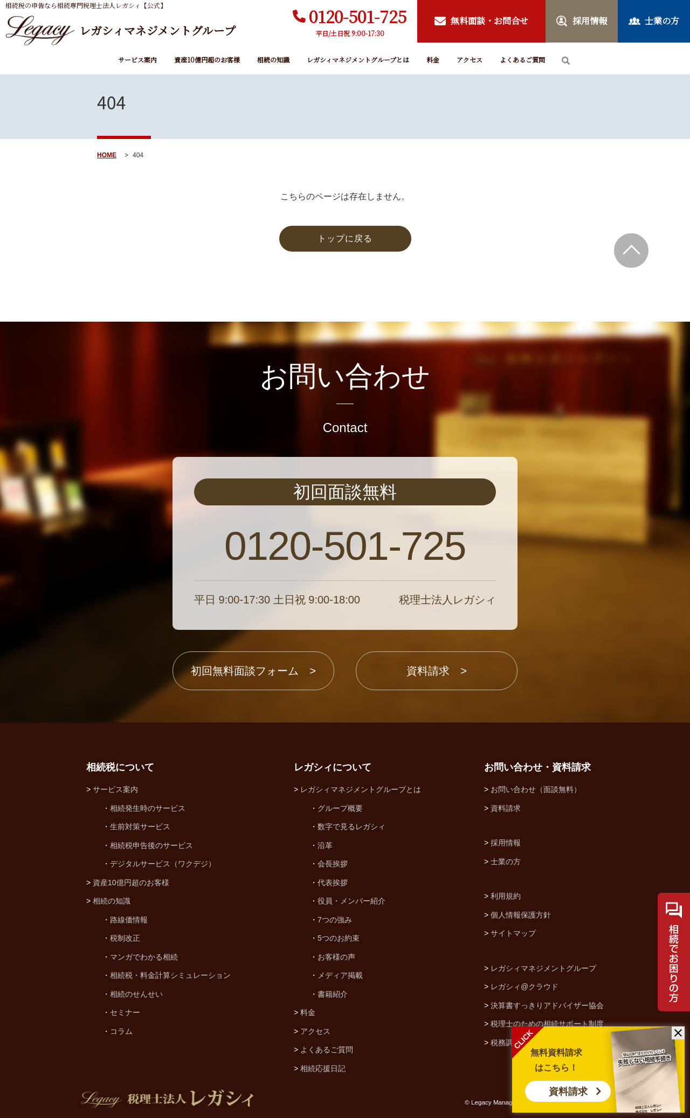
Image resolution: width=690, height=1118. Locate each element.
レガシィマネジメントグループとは (358, 59)
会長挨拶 (333, 863)
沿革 (325, 845)
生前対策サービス (140, 826)
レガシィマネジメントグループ (543, 968)
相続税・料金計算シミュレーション (170, 975)
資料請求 (568, 1091)
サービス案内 (137, 59)
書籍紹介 (333, 994)
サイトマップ (513, 933)
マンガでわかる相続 (144, 957)
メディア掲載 (340, 975)
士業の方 (506, 861)
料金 (432, 59)
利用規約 (506, 896)
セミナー (125, 1012)
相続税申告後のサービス (151, 845)
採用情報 (506, 842)
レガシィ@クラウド (524, 986)
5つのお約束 (339, 938)
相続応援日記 (323, 1068)
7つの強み (335, 919)
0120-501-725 (357, 16)
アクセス (469, 59)
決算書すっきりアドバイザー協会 (547, 1005)
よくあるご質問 (522, 59)
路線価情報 (129, 919)
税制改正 (125, 938)
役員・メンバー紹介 (351, 901)
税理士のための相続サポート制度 (547, 1023)
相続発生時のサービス (147, 808)
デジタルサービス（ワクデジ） (163, 863)
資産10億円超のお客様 (207, 59)
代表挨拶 (333, 882)
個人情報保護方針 (521, 915)
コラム (121, 1031)
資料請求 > (436, 671)
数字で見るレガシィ (351, 826)
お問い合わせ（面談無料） (536, 789)
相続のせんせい (136, 994)
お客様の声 (336, 957)
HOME (106, 155)
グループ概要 (340, 808)
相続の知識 (273, 59)
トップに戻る (345, 238)
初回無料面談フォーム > (253, 671)
